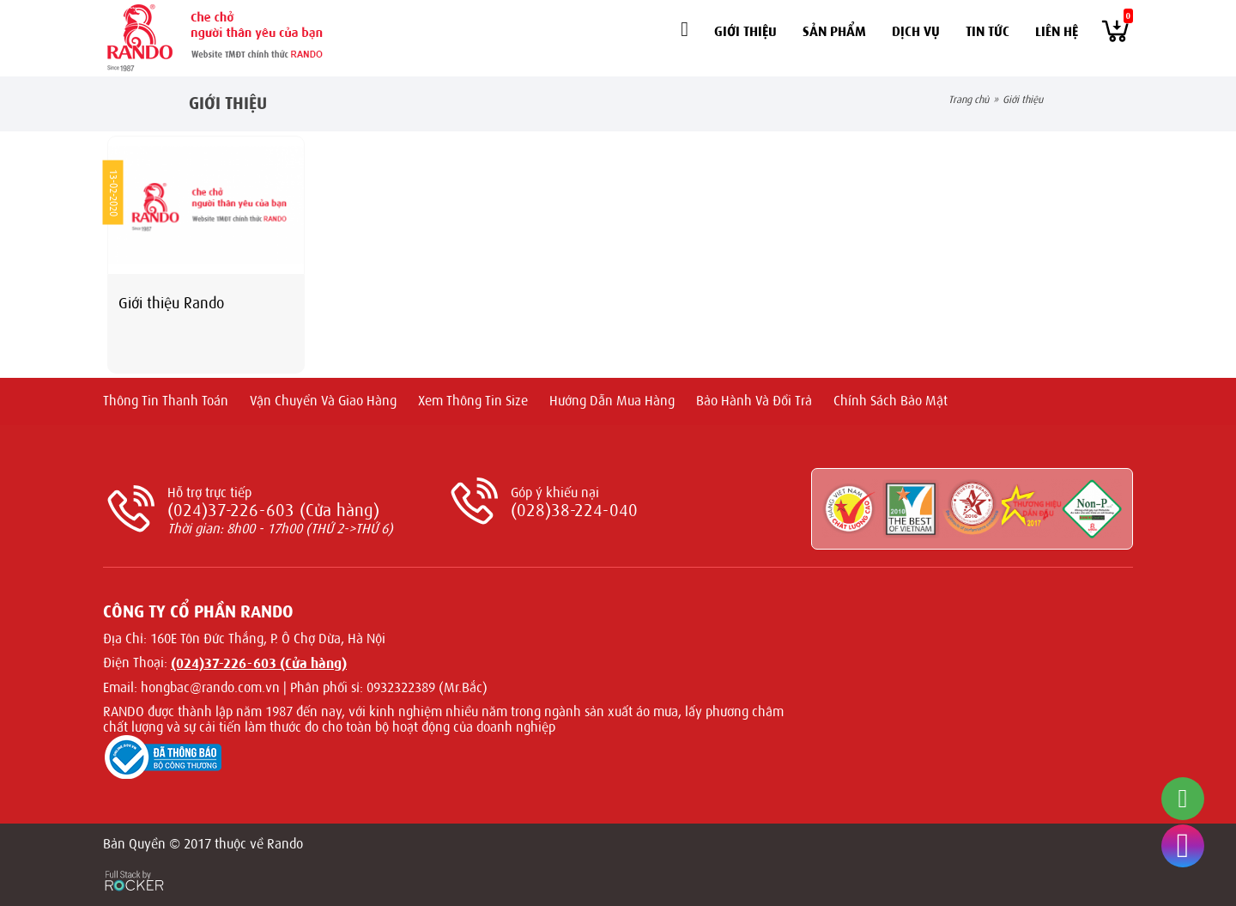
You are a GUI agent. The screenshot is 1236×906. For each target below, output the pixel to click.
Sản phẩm (834, 31)
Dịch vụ (916, 31)
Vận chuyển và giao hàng (323, 401)
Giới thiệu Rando (171, 303)
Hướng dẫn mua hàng (612, 401)
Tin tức (987, 31)
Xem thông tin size (473, 401)
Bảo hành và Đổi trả (754, 401)
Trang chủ (968, 100)
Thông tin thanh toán (165, 401)
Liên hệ (1056, 31)
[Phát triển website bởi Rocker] (134, 865)
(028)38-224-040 (574, 510)
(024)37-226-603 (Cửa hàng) (273, 510)
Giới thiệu (745, 31)
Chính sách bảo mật (890, 401)
